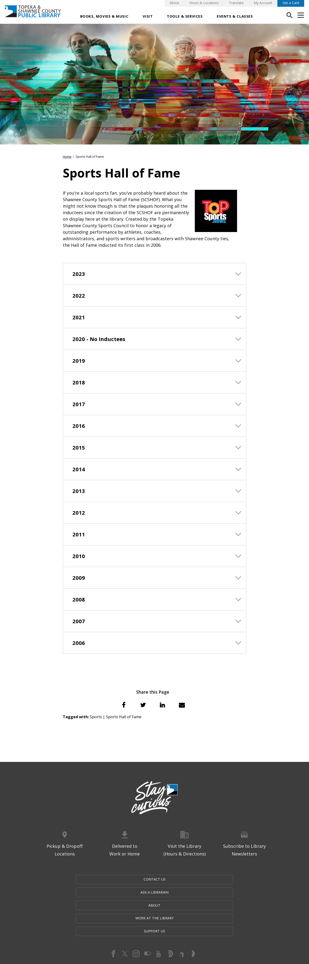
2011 (78, 534)
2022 (78, 295)
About (174, 2)
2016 (78, 425)
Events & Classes (235, 16)
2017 (78, 404)
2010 (78, 556)
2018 (78, 382)
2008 (78, 599)
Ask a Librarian (106, 879)
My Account (263, 2)
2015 (78, 447)
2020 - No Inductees (98, 338)
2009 (78, 577)
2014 (78, 469)
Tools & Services (185, 16)
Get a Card (290, 2)
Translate (236, 2)
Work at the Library (203, 879)
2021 (78, 317)
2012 (78, 512)
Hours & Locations (204, 2)
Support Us (250, 879)
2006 (78, 642)
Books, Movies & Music (104, 16)
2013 (78, 490)
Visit (148, 16)
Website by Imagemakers (154, 936)
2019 (78, 360)
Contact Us (59, 879)
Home (67, 156)
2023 (78, 273)
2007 (78, 621)
